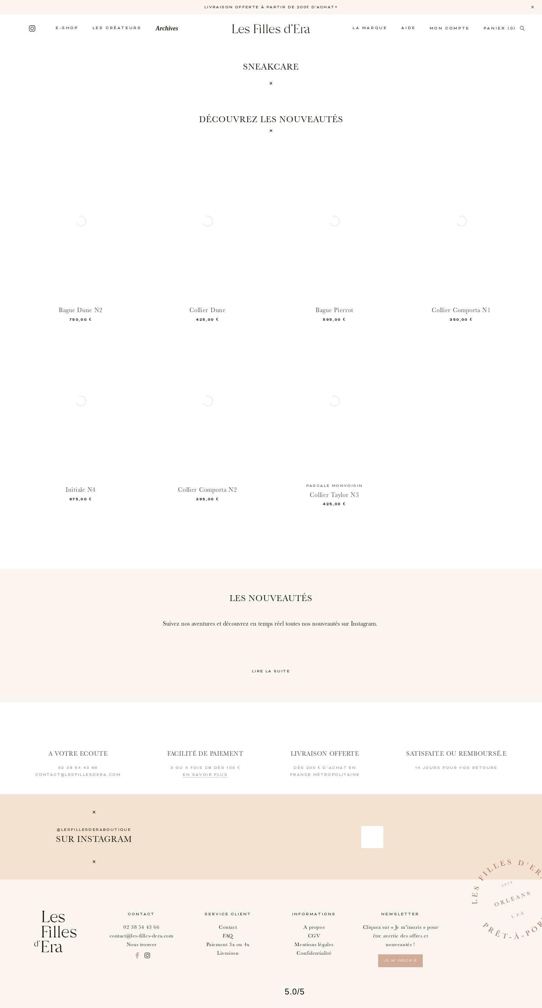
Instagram (32, 28)
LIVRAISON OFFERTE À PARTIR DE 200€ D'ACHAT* (271, 7)
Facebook (20, 28)
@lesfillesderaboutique (94, 829)
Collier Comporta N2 (207, 490)
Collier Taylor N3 (334, 495)
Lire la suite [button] (271, 671)
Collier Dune (207, 310)
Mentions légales (314, 944)
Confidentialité (314, 953)
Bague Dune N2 (81, 310)
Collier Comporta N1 (461, 310)
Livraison (228, 953)
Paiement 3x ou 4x (228, 944)
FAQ (228, 936)
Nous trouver (142, 944)
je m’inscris (400, 961)
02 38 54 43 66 (141, 927)
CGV (314, 936)
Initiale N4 (81, 490)
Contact (228, 927)
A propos (314, 927)
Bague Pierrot (334, 310)
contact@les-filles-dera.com (141, 936)
